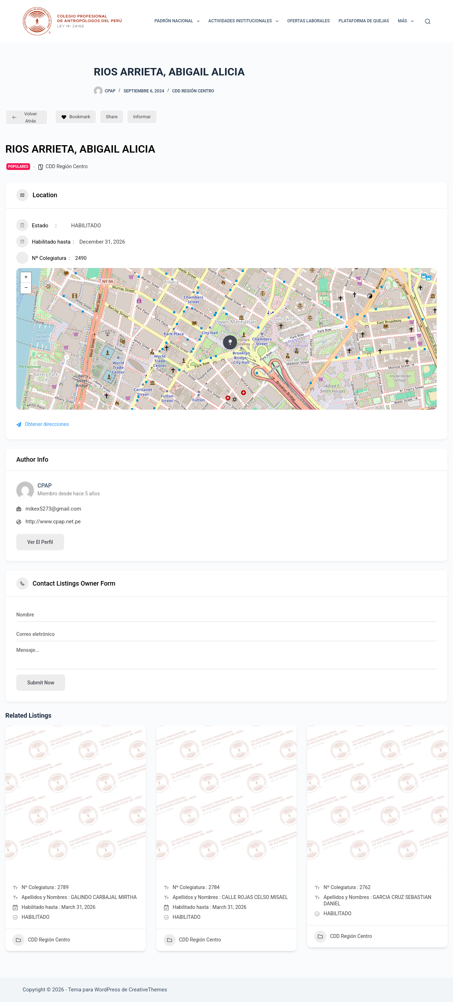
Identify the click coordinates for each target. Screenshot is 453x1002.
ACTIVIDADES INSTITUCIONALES (244, 21)
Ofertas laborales (308, 20)
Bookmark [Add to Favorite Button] (75, 116)
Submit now (40, 682)
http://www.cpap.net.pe (53, 521)
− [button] (26, 288)
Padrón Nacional (178, 21)
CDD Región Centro (193, 91)
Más (407, 21)
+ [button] (26, 277)
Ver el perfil (40, 542)
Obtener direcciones (42, 424)
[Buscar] (427, 21)
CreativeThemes (148, 989)
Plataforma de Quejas (364, 20)
